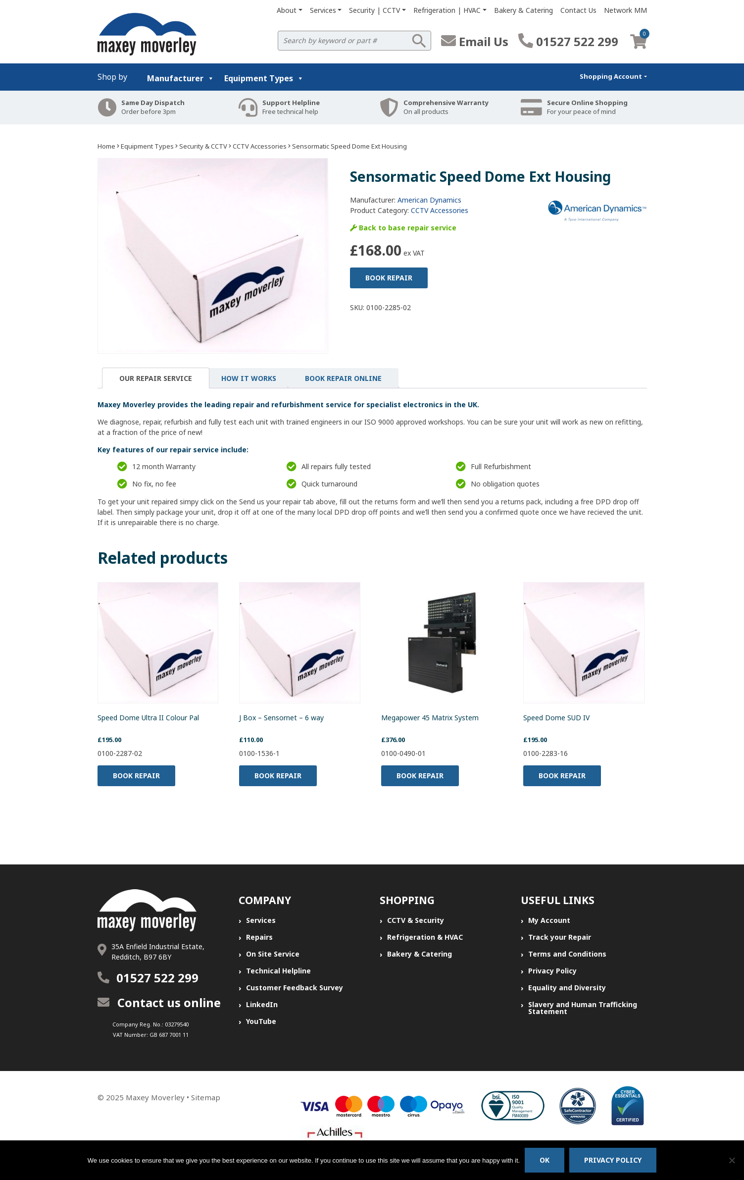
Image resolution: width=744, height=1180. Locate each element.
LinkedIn (262, 1004)
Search (419, 41)
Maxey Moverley (155, 1097)
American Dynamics (429, 200)
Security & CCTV (203, 146)
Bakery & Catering (523, 10)
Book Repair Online (343, 378)
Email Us (474, 41)
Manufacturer (180, 78)
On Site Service (272, 954)
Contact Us (578, 10)
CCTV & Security (415, 920)
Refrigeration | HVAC (447, 10)
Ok (544, 1160)
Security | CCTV (374, 10)
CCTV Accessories (260, 146)
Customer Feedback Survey (294, 987)
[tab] (155, 378)
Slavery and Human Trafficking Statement (582, 1008)
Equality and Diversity (567, 987)
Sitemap (205, 1097)
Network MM (625, 10)
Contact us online (159, 1002)
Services (323, 10)
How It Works (248, 378)
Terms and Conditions (567, 954)
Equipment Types (264, 78)
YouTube (261, 1021)
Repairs (259, 937)
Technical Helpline (278, 970)
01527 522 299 (568, 41)
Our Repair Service (155, 378)
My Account (549, 920)
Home (106, 146)
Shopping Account (611, 76)
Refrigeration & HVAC (425, 937)
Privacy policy (613, 1160)
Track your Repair (559, 937)
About (287, 10)
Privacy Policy (552, 970)
